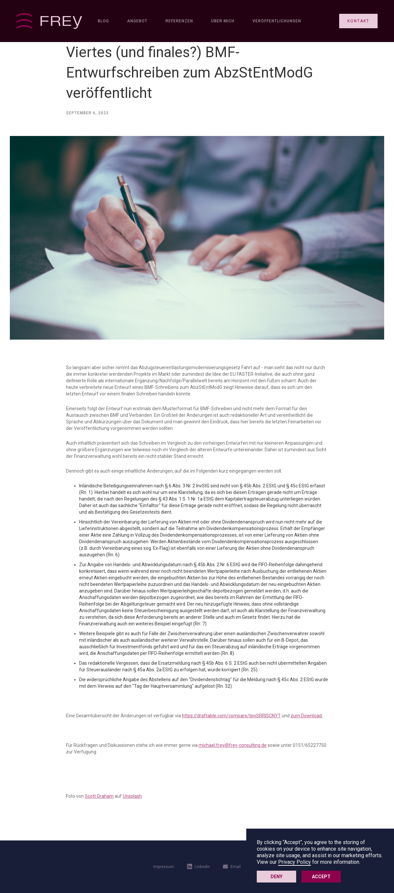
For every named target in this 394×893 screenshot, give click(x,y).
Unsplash (132, 796)
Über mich (222, 21)
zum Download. (307, 715)
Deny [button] (276, 876)
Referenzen (179, 21)
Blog (103, 21)
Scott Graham (99, 796)
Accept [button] (321, 876)
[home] (49, 21)
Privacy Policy (294, 862)
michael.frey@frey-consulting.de (233, 745)
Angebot (137, 21)
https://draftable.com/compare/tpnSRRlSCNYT (231, 715)
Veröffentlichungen (276, 21)
